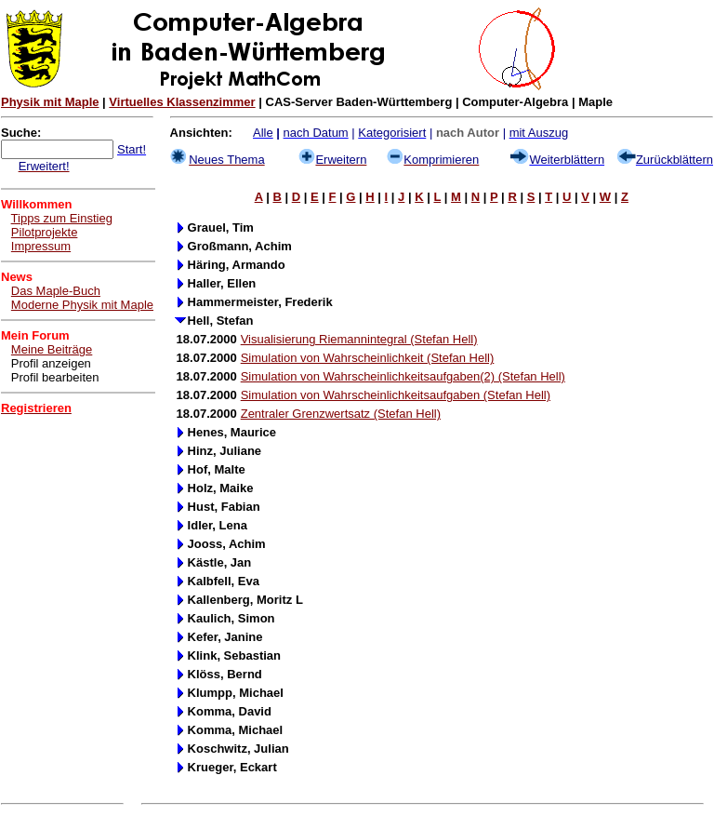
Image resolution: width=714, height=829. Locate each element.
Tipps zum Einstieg (61, 218)
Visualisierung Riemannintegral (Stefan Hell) (359, 339)
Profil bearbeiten (55, 377)
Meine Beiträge (51, 349)
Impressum (41, 246)
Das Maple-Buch (55, 291)
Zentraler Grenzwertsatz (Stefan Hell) (341, 414)
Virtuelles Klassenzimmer (182, 102)
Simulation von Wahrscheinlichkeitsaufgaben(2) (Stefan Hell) (403, 376)
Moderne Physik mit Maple (82, 305)
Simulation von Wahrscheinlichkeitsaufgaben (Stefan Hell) (395, 395)
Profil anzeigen (51, 363)
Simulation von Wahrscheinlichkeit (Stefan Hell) (368, 358)
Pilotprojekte (44, 232)
